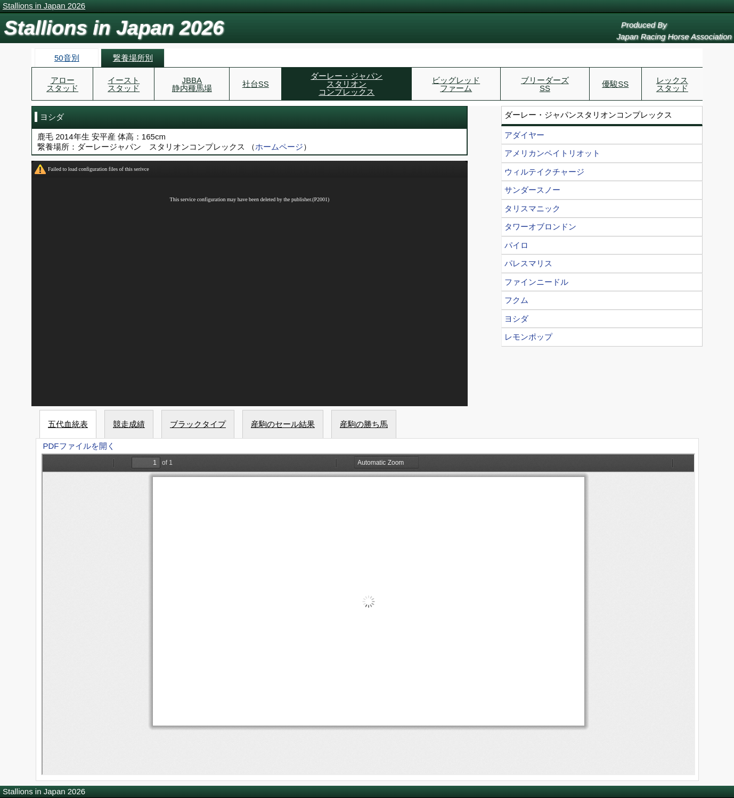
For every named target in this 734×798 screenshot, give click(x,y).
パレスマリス (528, 263)
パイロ (516, 245)
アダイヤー (524, 134)
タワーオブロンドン (540, 226)
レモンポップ (528, 336)
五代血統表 (68, 424)
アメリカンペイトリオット (552, 153)
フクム (516, 300)
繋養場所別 (133, 57)
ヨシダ (516, 318)
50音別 (66, 57)
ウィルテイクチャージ (544, 171)
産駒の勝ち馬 (364, 424)
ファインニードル (536, 281)
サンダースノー (532, 189)
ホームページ (279, 146)
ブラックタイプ (198, 424)
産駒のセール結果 (283, 424)
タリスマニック (532, 208)
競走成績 (129, 424)
